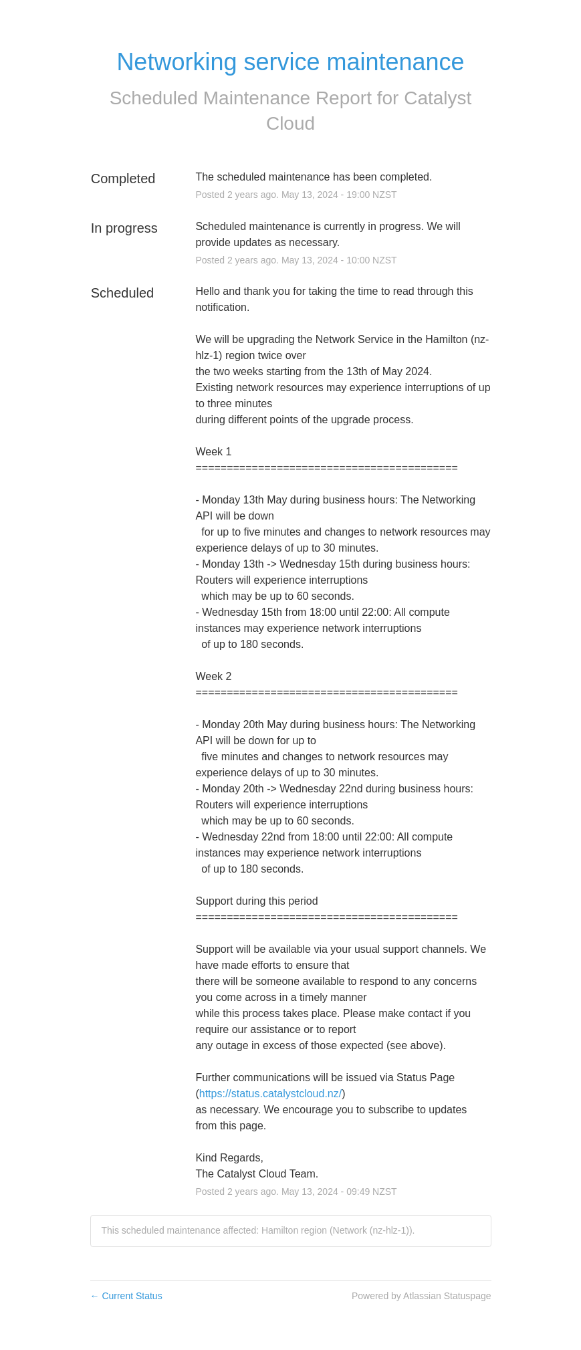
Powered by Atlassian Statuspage (421, 1295)
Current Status (126, 1295)
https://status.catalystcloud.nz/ (270, 1093)
